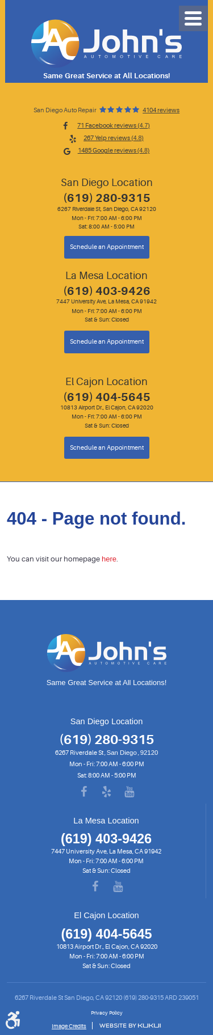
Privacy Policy (107, 1013)
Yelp (106, 792)
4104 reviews (161, 111)
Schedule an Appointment (107, 247)
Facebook (84, 792)
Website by (129, 1025)
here (109, 559)
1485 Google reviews (114, 150)
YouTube (129, 792)
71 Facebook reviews (113, 125)
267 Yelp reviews (113, 138)
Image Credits (69, 1026)
